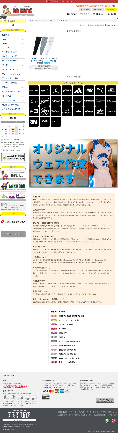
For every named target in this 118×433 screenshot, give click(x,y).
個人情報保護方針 (100, 415)
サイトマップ (112, 415)
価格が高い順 (111, 25)
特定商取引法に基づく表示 (82, 415)
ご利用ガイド (84, 302)
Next (24, 117)
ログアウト (90, 412)
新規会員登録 (62, 412)
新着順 (90, 25)
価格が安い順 (99, 25)
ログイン (82, 412)
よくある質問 (101, 412)
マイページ (72, 412)
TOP (30, 20)
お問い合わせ (112, 412)
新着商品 (5, 35)
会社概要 (60, 415)
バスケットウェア (38, 20)
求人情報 (68, 415)
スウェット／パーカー (52, 20)
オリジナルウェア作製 (11, 109)
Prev (1, 117)
